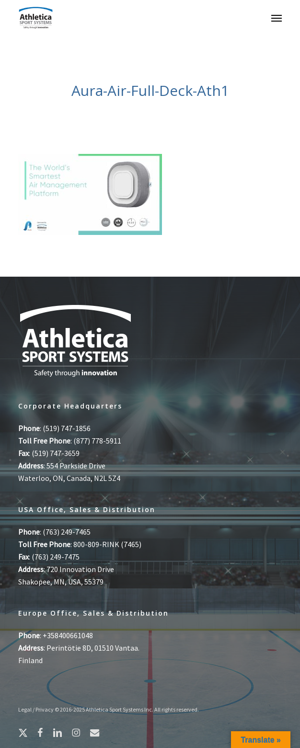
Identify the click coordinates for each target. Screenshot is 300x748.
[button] (276, 18)
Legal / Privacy (36, 709)
